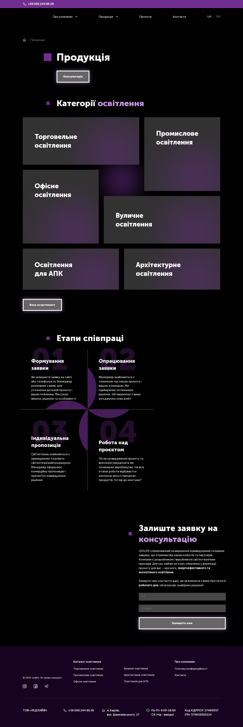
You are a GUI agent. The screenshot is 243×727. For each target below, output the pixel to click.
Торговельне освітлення (88, 668)
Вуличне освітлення (136, 668)
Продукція (106, 16)
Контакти (179, 16)
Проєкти (145, 16)
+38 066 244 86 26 (81, 710)
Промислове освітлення (88, 675)
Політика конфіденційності (191, 668)
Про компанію (63, 16)
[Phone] (65, 710)
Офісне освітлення (84, 681)
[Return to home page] (28, 17)
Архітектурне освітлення (139, 674)
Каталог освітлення (87, 661)
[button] (73, 77)
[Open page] (24, 40)
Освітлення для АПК (136, 681)
